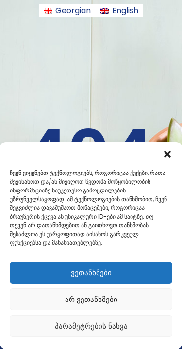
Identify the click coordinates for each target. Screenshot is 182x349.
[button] (167, 154)
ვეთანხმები (91, 273)
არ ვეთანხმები (91, 299)
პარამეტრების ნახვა (91, 326)
